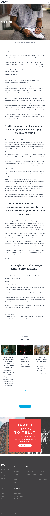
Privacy (14, 513)
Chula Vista (16, 476)
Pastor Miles (4, 491)
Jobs (2, 493)
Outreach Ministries (19, 496)
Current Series (29, 471)
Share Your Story (25, 445)
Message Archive (30, 469)
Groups (40, 474)
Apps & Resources (43, 479)
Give (15, 502)
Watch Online (29, 476)
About (2, 488)
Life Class (41, 471)
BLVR (48, 513)
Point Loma (16, 469)
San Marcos (17, 471)
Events (15, 491)
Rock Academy (42, 476)
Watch (27, 466)
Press (2, 496)
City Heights (17, 479)
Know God (41, 469)
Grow (40, 466)
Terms (17, 513)
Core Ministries (17, 493)
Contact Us (4, 498)
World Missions (17, 498)
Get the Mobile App (31, 474)
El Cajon (16, 474)
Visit (15, 466)
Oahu (15, 482)
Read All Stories (25, 406)
